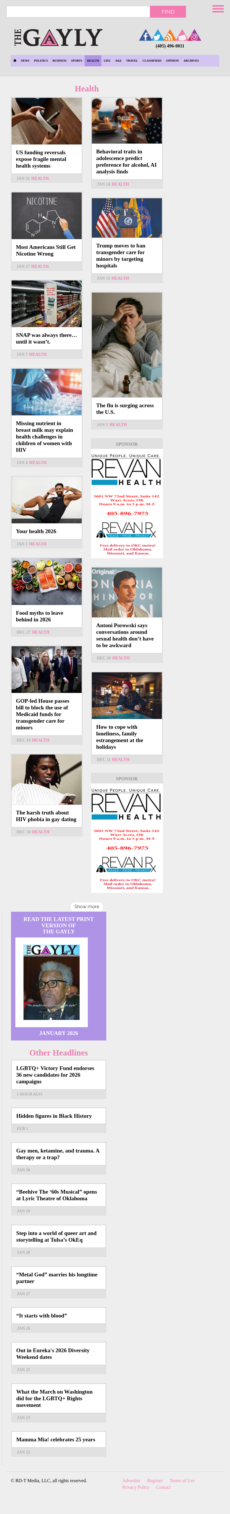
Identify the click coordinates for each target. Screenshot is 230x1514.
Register (155, 1480)
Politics (41, 60)
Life (107, 60)
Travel (132, 60)
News (25, 60)
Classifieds (152, 60)
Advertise (131, 1480)
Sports (77, 60)
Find (168, 11)
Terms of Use (182, 1480)
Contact (163, 1487)
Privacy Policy (135, 1487)
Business (59, 60)
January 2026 (58, 1033)
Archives (191, 60)
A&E (118, 60)
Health (93, 60)
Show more (86, 906)
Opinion (172, 60)
